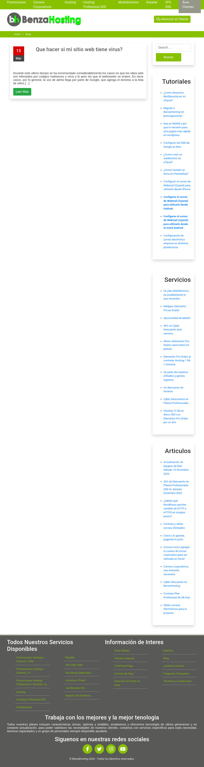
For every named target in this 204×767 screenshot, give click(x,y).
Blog (28, 34)
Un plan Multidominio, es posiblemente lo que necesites (176, 294)
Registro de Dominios (78, 695)
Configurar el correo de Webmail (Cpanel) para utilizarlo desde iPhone (177, 185)
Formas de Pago (124, 673)
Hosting (21, 691)
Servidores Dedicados (78, 672)
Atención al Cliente (172, 19)
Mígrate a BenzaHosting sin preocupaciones (174, 112)
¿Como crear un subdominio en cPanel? (173, 158)
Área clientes (122, 650)
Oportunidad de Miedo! (177, 318)
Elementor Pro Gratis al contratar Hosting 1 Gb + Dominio (177, 360)
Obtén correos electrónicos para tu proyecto (175, 609)
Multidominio (24, 707)
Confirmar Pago (124, 665)
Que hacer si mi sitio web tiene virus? (79, 49)
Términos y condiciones (177, 681)
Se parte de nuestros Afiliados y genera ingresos (176, 376)
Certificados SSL (75, 688)
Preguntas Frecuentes (176, 673)
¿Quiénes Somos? (173, 665)
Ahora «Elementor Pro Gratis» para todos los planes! (176, 345)
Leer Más (22, 92)
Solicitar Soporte (124, 658)
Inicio (17, 34)
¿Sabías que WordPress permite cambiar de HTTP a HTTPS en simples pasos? (175, 508)
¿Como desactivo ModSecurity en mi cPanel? (175, 96)
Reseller (70, 657)
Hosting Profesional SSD (31, 699)
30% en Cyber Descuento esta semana (173, 329)
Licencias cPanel (75, 680)
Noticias (168, 650)
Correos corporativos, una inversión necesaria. (176, 570)
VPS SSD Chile (74, 665)
